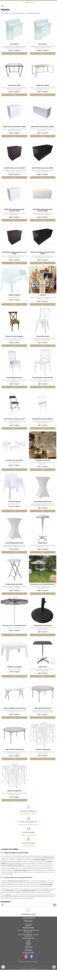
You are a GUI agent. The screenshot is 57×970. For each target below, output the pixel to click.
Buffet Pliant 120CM (14, 85)
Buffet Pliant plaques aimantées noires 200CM (43, 252)
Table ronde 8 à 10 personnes (14, 749)
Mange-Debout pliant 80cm (14, 584)
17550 (30, 930)
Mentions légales (23, 968)
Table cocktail (42, 667)
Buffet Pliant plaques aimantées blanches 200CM (43, 210)
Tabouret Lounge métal (42, 749)
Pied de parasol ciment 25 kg (43, 625)
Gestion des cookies (32, 968)
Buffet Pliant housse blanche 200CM (42, 126)
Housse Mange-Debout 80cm (14, 543)
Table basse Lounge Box (14, 667)
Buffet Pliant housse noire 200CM (42, 168)
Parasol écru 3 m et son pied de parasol (43, 584)
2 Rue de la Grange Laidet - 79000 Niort (29, 934)
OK (54, 905)
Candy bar (43, 295)
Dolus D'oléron (35, 930)
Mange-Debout (42, 543)
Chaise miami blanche (42, 336)
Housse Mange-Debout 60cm (43, 501)
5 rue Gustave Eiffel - (24, 930)
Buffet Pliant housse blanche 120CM (14, 126)
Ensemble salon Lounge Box (14, 460)
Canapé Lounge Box (14, 295)
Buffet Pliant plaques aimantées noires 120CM (14, 252)
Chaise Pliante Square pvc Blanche (42, 419)
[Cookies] (3, 967)
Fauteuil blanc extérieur (42, 460)
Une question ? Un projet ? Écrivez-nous (28, 961)
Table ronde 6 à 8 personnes (42, 708)
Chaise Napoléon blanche (14, 377)
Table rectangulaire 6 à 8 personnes (14, 708)
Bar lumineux (14, 44)
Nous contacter (28, 921)
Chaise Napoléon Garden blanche (42, 377)
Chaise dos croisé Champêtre (14, 336)
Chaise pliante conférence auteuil (14, 419)
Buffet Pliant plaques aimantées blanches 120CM (14, 210)
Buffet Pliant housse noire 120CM (14, 168)
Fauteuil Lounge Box (14, 501)
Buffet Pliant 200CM (42, 85)
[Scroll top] (54, 967)
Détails (14, 53)
